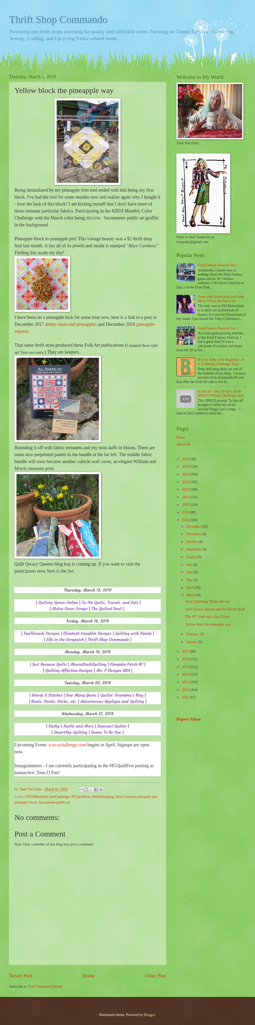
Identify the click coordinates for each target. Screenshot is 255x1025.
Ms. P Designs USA (113, 670)
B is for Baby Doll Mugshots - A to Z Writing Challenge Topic (221, 362)
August (191, 557)
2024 (186, 474)
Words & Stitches (47, 695)
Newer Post (20, 975)
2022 (186, 489)
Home (88, 975)
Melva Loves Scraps (70, 608)
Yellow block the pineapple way (208, 624)
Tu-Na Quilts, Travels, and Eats (110, 602)
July (189, 565)
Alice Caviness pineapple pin (136, 797)
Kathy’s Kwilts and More (71, 726)
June (190, 572)
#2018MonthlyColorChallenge (47, 797)
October (192, 542)
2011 (186, 697)
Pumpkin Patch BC (126, 664)
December (194, 526)
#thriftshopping (103, 797)
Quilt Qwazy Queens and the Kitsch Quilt (215, 609)
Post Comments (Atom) (45, 986)
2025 (186, 466)
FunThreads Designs (42, 633)
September (194, 549)
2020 (186, 505)
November (194, 534)
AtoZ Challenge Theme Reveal (207, 601)
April (190, 588)
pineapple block (25, 802)
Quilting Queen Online (58, 602)
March (191, 595)
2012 (186, 690)
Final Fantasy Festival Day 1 (218, 265)
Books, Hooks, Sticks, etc (53, 701)
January (192, 642)
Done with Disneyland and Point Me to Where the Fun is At (221, 299)
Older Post (155, 975)
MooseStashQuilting (88, 664)
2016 (186, 659)
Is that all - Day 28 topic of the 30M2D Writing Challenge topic (221, 393)
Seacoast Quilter (112, 726)
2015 (186, 667)
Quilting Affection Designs (69, 670)
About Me (183, 444)
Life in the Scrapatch (65, 639)
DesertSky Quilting (70, 732)
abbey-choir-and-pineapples (71, 324)
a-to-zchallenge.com (67, 744)
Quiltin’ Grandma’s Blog (121, 695)
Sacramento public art (54, 802)
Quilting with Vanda (133, 633)
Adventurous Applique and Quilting (112, 701)
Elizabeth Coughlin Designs (87, 633)
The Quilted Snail (106, 608)
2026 (186, 459)
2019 (186, 512)
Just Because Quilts (49, 664)
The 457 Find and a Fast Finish (207, 617)
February (193, 634)
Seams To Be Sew (106, 732)
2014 (186, 674)
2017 (186, 651)
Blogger (149, 1015)
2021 (186, 497)
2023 (186, 482)
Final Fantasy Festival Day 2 (218, 328)
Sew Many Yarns (81, 695)
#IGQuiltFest (80, 797)
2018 (186, 520)
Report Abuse (188, 719)
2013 (186, 682)
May (190, 580)
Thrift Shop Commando (58, 19)
